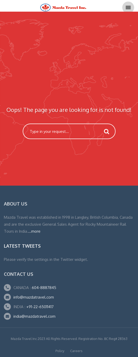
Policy (59, 351)
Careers (76, 351)
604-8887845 (43, 287)
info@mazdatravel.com (33, 297)
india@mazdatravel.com (34, 316)
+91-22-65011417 (40, 306)
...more (34, 231)
